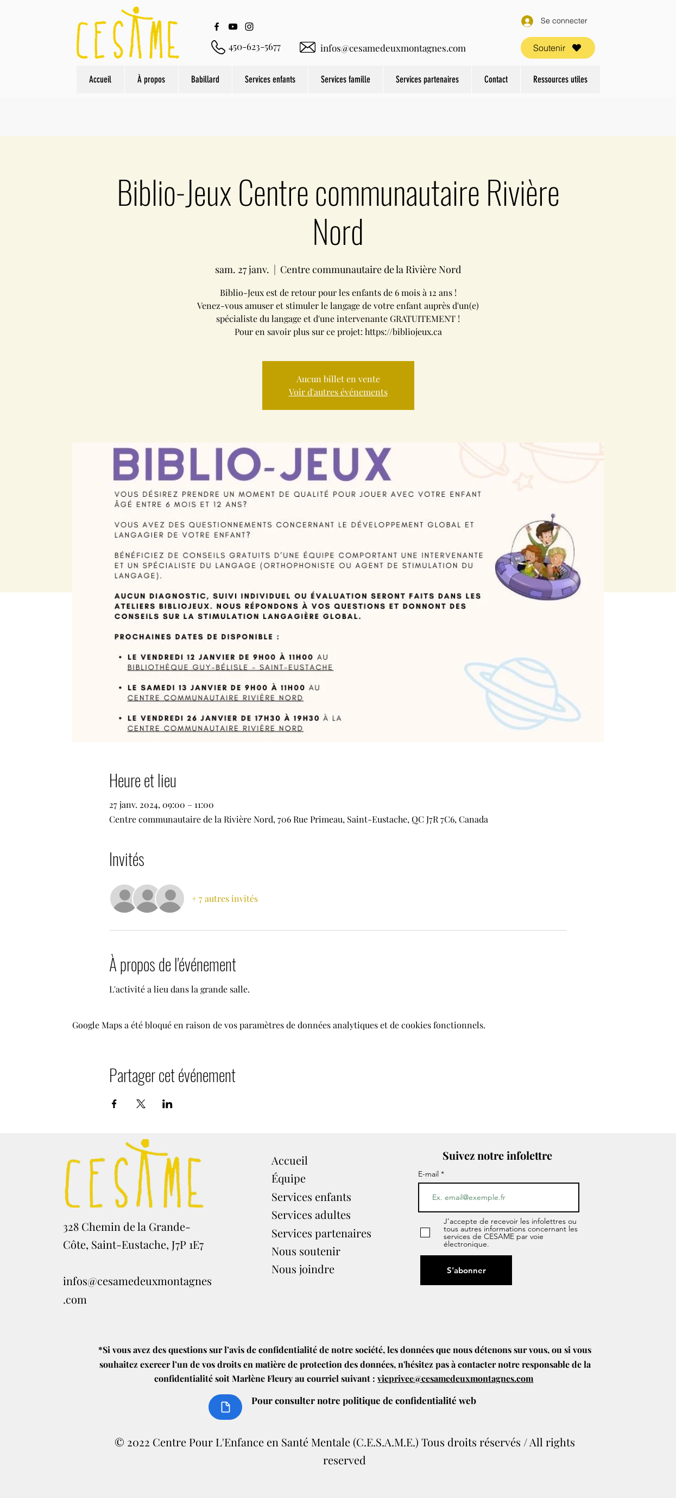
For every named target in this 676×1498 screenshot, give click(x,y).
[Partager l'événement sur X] (141, 1103)
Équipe (288, 1178)
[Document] (225, 1407)
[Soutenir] (558, 48)
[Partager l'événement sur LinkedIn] (167, 1103)
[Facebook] (216, 26)
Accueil (289, 1160)
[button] (151, 79)
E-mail (429, 1174)
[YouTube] (233, 26)
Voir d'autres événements (338, 391)
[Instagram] (249, 26)
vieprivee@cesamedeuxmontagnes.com (455, 1378)
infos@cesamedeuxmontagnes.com (393, 48)
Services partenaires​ (321, 1232)
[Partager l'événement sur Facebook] (114, 1103)
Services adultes (311, 1214)
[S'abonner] (466, 1270)
